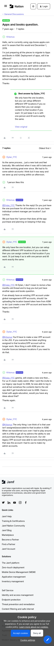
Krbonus (10, 37)
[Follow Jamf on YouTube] (14, 503)
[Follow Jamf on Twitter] (3, 502)
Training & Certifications (13, 521)
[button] (5, 7)
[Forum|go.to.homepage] (16, 6)
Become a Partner (10, 539)
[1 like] (13, 182)
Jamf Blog (7, 530)
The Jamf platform (10, 563)
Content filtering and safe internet (18, 609)
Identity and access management (17, 595)
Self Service (7, 590)
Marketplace (8, 535)
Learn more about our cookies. (34, 627)
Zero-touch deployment (13, 567)
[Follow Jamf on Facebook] (25, 502)
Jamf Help (7, 516)
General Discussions (14, 14)
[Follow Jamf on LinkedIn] (8, 502)
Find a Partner (8, 544)
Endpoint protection (11, 599)
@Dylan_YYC (8, 205)
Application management (13, 576)
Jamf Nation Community (13, 525)
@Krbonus (7, 337)
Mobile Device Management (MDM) (19, 572)
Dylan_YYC (11, 157)
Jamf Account (8, 549)
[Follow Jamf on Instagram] (20, 502)
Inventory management (13, 581)
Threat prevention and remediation (18, 604)
